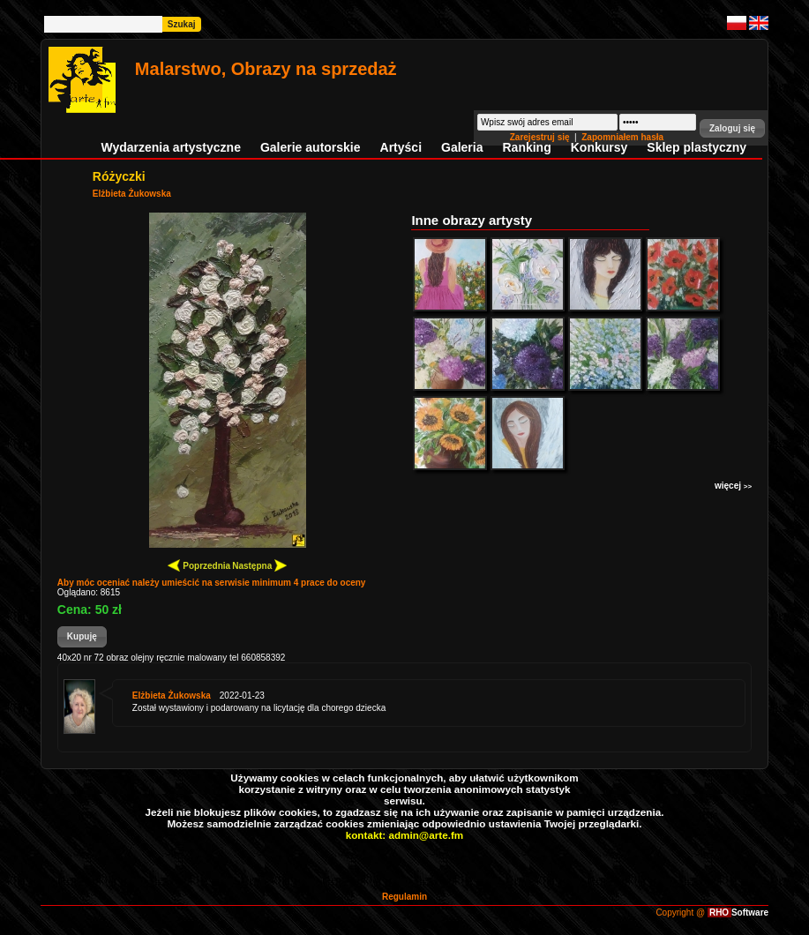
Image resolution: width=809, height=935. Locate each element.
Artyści (401, 147)
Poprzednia (199, 565)
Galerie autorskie (310, 147)
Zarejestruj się (541, 137)
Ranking (527, 147)
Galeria (462, 147)
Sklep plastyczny (696, 147)
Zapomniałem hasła (622, 137)
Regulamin (404, 896)
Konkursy (599, 147)
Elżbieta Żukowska (132, 193)
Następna (259, 565)
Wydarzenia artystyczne (170, 147)
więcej (733, 485)
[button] (732, 128)
